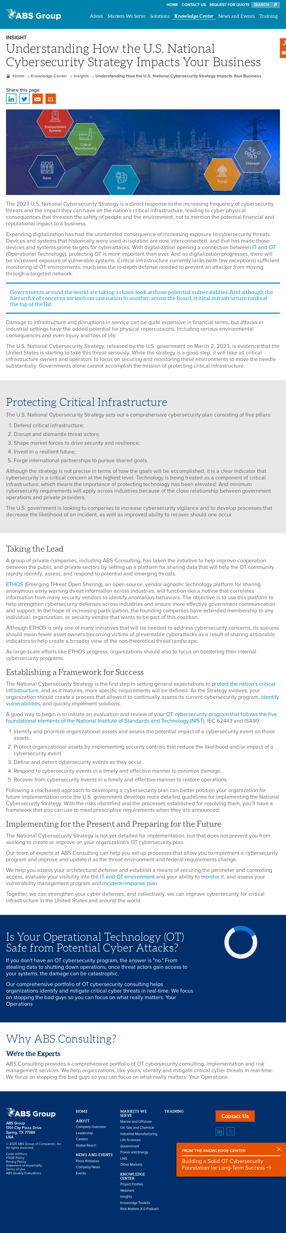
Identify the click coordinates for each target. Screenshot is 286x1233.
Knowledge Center (194, 16)
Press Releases (87, 1161)
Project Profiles (131, 1184)
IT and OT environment (127, 877)
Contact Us (194, 4)
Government (129, 1146)
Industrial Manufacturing (138, 1134)
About (96, 16)
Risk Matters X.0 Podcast (139, 1209)
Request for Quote (230, 4)
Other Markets (131, 1164)
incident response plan (129, 883)
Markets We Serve (126, 16)
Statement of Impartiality (24, 1165)
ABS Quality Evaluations (23, 1173)
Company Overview (91, 1127)
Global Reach (86, 1145)
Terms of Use (15, 1169)
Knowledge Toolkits (135, 1203)
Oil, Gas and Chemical (137, 1128)
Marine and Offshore (136, 1121)
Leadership (84, 1133)
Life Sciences (130, 1140)
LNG (123, 1158)
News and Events (236, 16)
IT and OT (264, 247)
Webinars (127, 1190)
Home (172, 4)
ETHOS (14, 584)
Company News (88, 1167)
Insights (81, 76)
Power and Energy (134, 1152)
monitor (210, 877)
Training (268, 16)
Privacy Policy (16, 1162)
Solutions (160, 16)
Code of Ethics (16, 1154)
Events (81, 1173)
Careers (82, 1139)
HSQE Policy (15, 1158)
